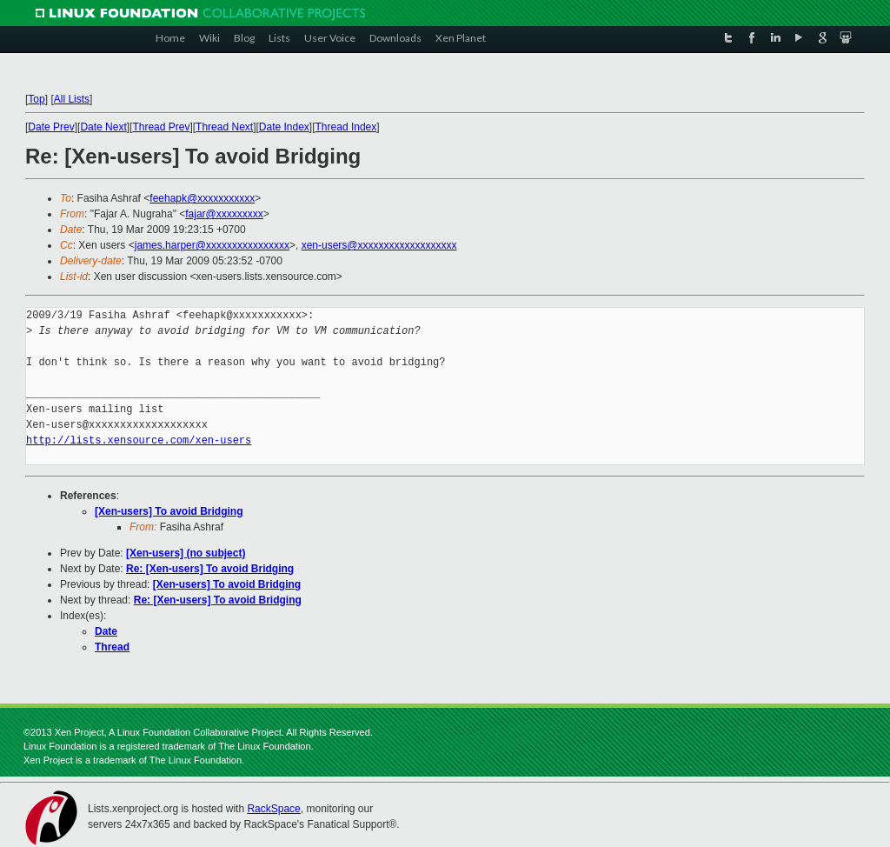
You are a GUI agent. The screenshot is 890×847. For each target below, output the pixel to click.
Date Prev (51, 127)
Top (36, 99)
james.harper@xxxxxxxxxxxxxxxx (212, 245)
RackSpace (273, 809)
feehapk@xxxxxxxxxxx (202, 198)
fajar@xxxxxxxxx (224, 214)
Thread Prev (160, 127)
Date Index (284, 127)
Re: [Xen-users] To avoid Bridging (210, 569)
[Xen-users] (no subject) (185, 553)
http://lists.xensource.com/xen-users (138, 440)
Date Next (103, 127)
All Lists (72, 99)
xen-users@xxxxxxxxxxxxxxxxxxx (379, 245)
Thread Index (346, 127)
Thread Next (224, 127)
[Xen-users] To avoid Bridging (168, 511)
